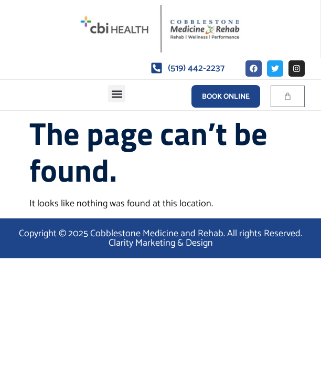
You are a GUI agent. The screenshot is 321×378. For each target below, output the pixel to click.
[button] (116, 93)
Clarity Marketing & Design (161, 243)
